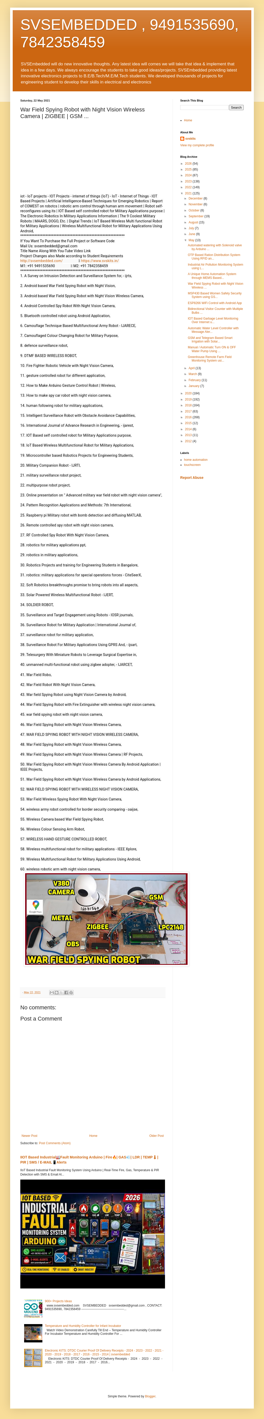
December (196, 198)
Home (93, 1136)
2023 (189, 181)
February (195, 380)
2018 (189, 405)
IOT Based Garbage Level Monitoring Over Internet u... (213, 320)
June (192, 234)
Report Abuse (191, 478)
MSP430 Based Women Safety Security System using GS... (215, 295)
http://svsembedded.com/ (41, 261)
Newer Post (29, 1136)
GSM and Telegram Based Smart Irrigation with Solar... (210, 339)
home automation (196, 460)
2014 (189, 429)
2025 (189, 169)
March (193, 374)
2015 (189, 423)
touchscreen (192, 465)
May (192, 240)
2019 (189, 399)
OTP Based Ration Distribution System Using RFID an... (214, 256)
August (194, 222)
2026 (189, 163)
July (192, 228)
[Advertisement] (212, 519)
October (194, 210)
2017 (189, 411)
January (194, 386)
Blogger (150, 1396)
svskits (190, 138)
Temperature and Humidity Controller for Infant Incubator (83, 1326)
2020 (189, 393)
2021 (189, 193)
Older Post (156, 1136)
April (192, 368)
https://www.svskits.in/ (100, 261)
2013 (189, 435)
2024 (189, 175)
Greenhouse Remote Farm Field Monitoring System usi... (210, 358)
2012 (189, 441)
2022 (189, 187)
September (196, 216)
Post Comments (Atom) (55, 1143)
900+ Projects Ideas (58, 1301)
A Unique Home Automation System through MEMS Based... (212, 275)
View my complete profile (197, 145)
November (196, 204)
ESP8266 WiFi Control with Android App (215, 303)
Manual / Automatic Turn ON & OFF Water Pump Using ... (212, 349)
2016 (189, 417)
